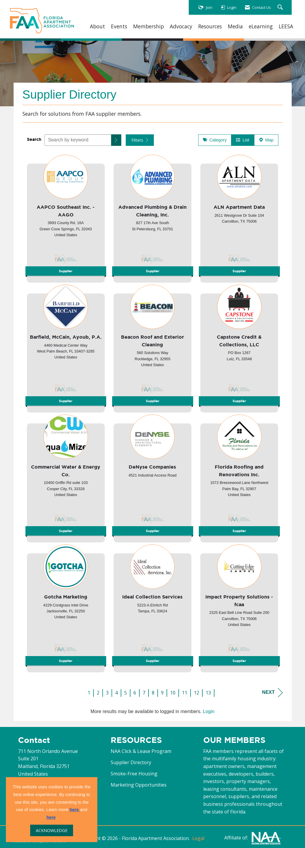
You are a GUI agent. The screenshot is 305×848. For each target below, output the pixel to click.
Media (235, 26)
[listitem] (65, 217)
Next (272, 692)
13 (208, 692)
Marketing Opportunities (139, 785)
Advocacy (181, 26)
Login (208, 711)
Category (215, 140)
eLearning (261, 26)
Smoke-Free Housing (134, 773)
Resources (210, 26)
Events (119, 26)
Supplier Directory (131, 762)
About (97, 26)
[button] (116, 140)
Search (34, 139)
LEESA (286, 26)
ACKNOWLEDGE (51, 830)
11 (184, 692)
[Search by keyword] (77, 140)
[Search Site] (280, 7)
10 (172, 692)
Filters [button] (139, 140)
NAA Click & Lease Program (141, 751)
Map (266, 140)
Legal (198, 838)
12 (196, 692)
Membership (148, 26)
